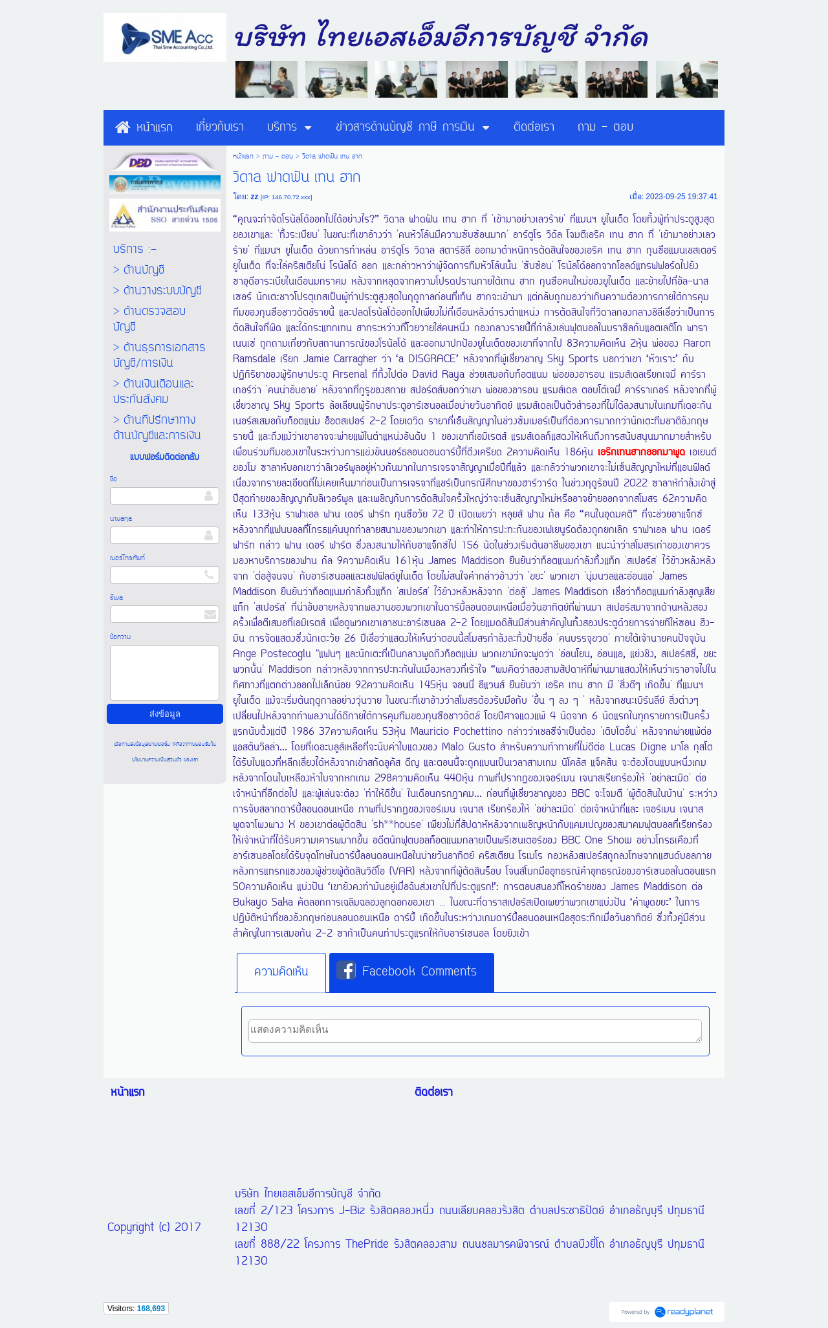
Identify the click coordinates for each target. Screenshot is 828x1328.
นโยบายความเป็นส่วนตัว (158, 759)
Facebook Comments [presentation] (406, 971)
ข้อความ (120, 637)
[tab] (281, 973)
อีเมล (116, 597)
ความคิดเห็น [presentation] (281, 972)
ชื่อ (113, 479)
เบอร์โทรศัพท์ (127, 558)
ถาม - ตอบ (278, 156)
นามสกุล (121, 518)
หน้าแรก (243, 156)
